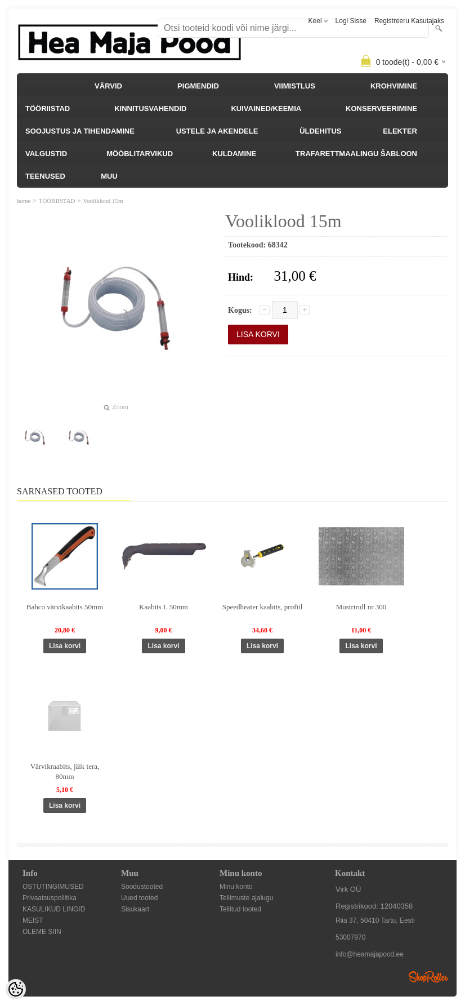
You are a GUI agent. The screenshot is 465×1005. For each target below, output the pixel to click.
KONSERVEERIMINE (381, 108)
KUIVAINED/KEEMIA (266, 108)
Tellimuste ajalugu (246, 898)
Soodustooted (142, 887)
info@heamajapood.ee (370, 954)
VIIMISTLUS (294, 86)
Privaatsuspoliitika (50, 898)
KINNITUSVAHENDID (150, 108)
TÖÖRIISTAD (47, 108)
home (23, 200)
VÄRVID (108, 86)
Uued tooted (139, 898)
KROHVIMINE (393, 86)
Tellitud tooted (240, 909)
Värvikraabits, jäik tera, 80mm (65, 771)
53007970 (350, 937)
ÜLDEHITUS (320, 131)
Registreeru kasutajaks (409, 21)
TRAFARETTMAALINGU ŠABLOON (356, 153)
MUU (109, 176)
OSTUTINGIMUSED (53, 887)
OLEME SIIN (42, 932)
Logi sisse (351, 21)
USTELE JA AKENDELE (217, 131)
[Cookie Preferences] (16, 989)
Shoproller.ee (428, 976)
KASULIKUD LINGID (54, 909)
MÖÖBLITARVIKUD (139, 153)
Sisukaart (135, 909)
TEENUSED (45, 176)
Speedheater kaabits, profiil (262, 607)
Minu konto (236, 887)
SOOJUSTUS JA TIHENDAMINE (80, 131)
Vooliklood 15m (103, 200)
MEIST (33, 920)
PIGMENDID (198, 86)
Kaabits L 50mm (163, 607)
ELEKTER (400, 131)
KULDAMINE (234, 153)
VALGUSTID (46, 153)
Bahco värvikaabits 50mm (64, 607)
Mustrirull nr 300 (361, 607)
